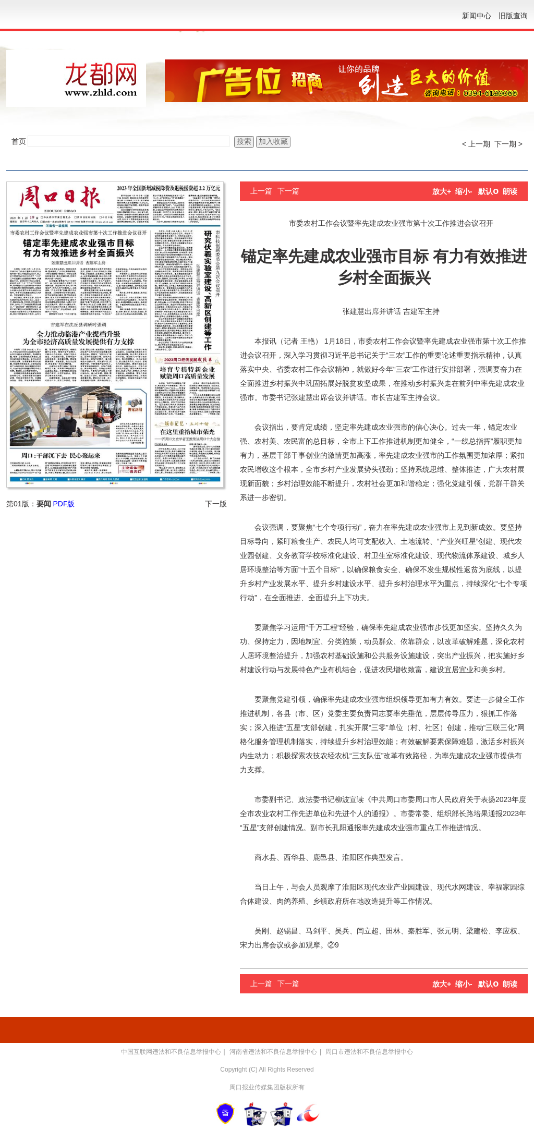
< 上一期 (476, 144)
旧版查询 (513, 15)
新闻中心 (476, 15)
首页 (18, 141)
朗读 (510, 191)
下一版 (216, 504)
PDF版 (64, 504)
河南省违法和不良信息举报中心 (273, 1051)
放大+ (441, 191)
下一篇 (288, 191)
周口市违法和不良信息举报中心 (369, 1051)
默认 (488, 191)
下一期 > (508, 144)
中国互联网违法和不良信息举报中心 (171, 1051)
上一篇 (261, 191)
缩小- (463, 191)
